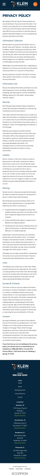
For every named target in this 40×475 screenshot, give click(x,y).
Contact (20, 397)
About (20, 387)
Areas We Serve (20, 394)
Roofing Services (20, 390)
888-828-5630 (20, 375)
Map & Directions (20, 416)
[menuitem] (11, 469)
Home (20, 383)
